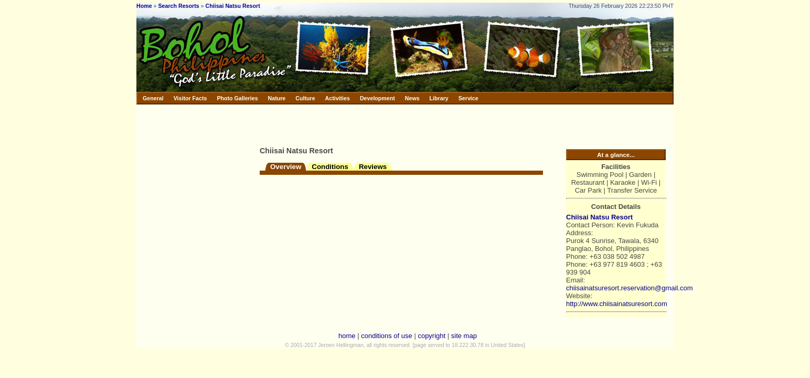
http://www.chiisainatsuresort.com (616, 304)
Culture (305, 98)
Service (468, 98)
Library (439, 98)
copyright (431, 336)
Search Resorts (178, 6)
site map (464, 336)
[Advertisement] (382, 123)
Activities (337, 98)
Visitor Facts (190, 98)
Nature (277, 98)
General (153, 98)
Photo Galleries (237, 98)
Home (144, 6)
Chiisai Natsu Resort (233, 6)
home (347, 336)
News (412, 98)
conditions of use (386, 336)
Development (377, 98)
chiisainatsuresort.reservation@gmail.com (629, 288)
